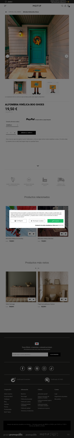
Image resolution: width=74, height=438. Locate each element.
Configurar (18, 221)
